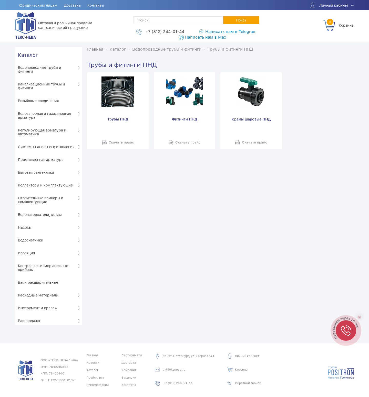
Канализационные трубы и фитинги (41, 86)
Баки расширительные (38, 282)
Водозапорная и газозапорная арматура (44, 115)
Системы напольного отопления (46, 147)
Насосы (25, 227)
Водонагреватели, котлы (40, 215)
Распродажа (29, 321)
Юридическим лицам (38, 5)
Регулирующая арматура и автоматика (42, 132)
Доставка (72, 5)
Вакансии (128, 377)
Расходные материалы (38, 295)
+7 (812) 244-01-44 (165, 31)
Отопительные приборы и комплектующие (40, 200)
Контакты (95, 5)
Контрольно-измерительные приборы (43, 268)
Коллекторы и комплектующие (45, 185)
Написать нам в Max (205, 37)
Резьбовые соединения (38, 101)
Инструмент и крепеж (37, 308)
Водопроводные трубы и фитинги (39, 69)
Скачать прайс (121, 142)
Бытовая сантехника (36, 172)
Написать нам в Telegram (231, 31)
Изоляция (26, 253)
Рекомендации (97, 385)
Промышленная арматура (41, 160)
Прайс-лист (95, 377)
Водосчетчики (30, 240)
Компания (128, 370)
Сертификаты (131, 355)
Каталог (28, 55)
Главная (92, 355)
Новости (92, 363)
